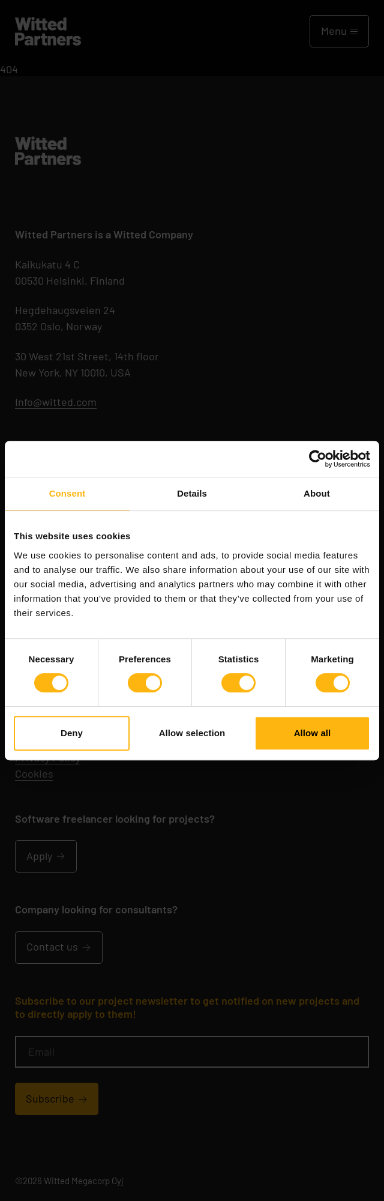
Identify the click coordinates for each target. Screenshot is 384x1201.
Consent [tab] (67, 493)
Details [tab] (192, 493)
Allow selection (192, 733)
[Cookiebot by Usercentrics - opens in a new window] (317, 459)
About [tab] (317, 493)
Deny (72, 733)
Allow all (312, 733)
